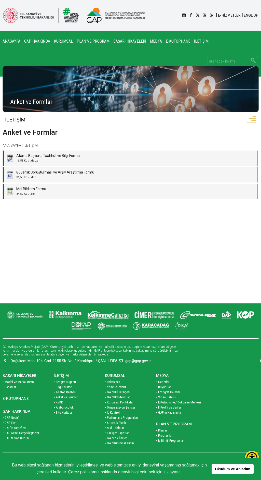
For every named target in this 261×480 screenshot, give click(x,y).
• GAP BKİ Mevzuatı (118, 407)
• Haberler (162, 392)
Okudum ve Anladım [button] (232, 469)
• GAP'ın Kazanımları (169, 422)
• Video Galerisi (166, 407)
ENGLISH (251, 15)
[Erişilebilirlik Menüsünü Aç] (252, 458)
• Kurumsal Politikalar (119, 412)
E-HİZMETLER (229, 15)
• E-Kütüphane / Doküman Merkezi (178, 412)
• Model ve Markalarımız (18, 392)
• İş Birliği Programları (170, 450)
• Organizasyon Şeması (120, 417)
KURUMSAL (63, 41)
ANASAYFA (11, 41)
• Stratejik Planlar (116, 433)
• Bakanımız (112, 392)
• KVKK (58, 412)
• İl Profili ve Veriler (168, 417)
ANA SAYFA (12, 146)
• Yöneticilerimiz (115, 397)
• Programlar (164, 445)
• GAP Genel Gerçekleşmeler (21, 443)
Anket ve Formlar (30, 133)
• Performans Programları (121, 427)
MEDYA (156, 41)
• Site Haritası (63, 422)
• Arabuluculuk (64, 417)
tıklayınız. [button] (173, 472)
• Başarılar (9, 397)
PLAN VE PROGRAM (93, 41)
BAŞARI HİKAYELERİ (129, 41)
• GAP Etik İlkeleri (116, 448)
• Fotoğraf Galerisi (168, 402)
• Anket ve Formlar (66, 407)
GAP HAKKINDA (37, 41)
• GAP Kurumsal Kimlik (119, 453)
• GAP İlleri (10, 433)
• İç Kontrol (112, 422)
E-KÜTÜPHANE (178, 41)
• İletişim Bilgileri (65, 392)
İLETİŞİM (201, 41)
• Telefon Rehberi (65, 402)
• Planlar (161, 440)
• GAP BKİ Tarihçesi (117, 402)
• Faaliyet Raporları (117, 443)
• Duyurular (163, 397)
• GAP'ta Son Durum (16, 448)
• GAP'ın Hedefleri (14, 438)
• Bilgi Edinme (63, 397)
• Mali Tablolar (114, 438)
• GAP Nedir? (11, 427)
